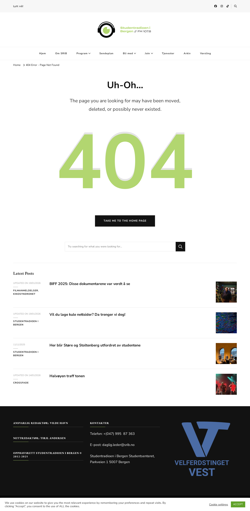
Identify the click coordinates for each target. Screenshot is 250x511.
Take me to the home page (125, 222)
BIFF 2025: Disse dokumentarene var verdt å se (92, 285)
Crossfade (21, 384)
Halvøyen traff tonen (68, 377)
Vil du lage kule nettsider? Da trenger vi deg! (89, 315)
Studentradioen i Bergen (25, 324)
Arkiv (187, 53)
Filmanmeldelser (25, 291)
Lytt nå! (18, 6)
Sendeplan (106, 53)
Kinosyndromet (24, 295)
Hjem (42, 53)
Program (82, 53)
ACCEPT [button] (238, 504)
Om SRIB (61, 53)
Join (147, 53)
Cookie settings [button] (218, 504)
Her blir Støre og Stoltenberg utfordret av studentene (98, 346)
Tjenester (168, 53)
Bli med (128, 53)
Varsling (205, 53)
